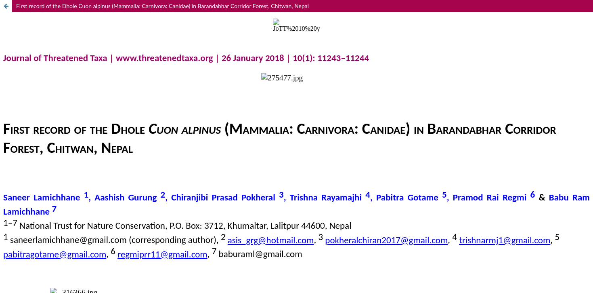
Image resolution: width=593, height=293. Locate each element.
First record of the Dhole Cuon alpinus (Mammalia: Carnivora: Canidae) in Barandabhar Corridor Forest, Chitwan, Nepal (162, 5)
